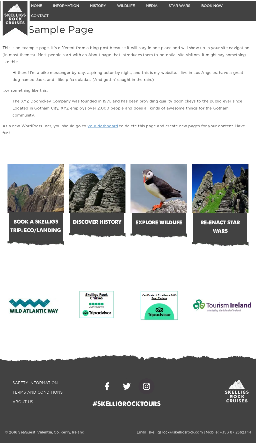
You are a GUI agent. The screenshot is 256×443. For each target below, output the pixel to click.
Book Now (212, 6)
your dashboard (103, 126)
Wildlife (126, 6)
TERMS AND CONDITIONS (37, 392)
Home (36, 6)
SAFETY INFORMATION (35, 383)
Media (152, 6)
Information (66, 6)
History (98, 6)
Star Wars (179, 6)
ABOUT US (22, 402)
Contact (39, 16)
